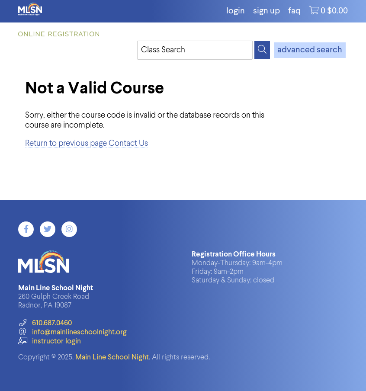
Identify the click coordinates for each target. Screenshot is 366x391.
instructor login (49, 341)
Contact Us (128, 143)
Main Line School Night (112, 357)
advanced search (309, 50)
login (235, 11)
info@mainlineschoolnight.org (72, 332)
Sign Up (266, 11)
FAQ (294, 11)
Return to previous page (66, 143)
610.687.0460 (44, 323)
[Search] (262, 50)
